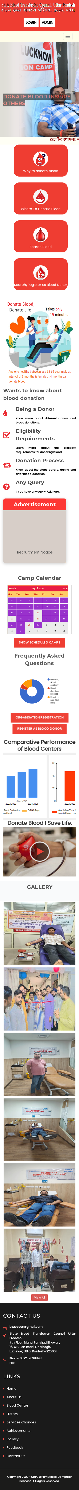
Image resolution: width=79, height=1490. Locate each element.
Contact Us (14, 1456)
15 (29, 612)
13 (12, 612)
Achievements (17, 1430)
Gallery (11, 1439)
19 (64, 612)
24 (47, 619)
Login (31, 22)
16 (38, 612)
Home (9, 1388)
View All (39, 1300)
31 (21, 600)
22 (29, 619)
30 (12, 600)
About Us (12, 1397)
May (65, 588)
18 (55, 612)
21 (21, 619)
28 (21, 625)
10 (47, 606)
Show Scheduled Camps (40, 642)
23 (38, 619)
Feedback (13, 1447)
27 (12, 625)
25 (55, 619)
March (12, 588)
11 (55, 606)
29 (29, 625)
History (10, 1413)
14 (21, 612)
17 (47, 612)
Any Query (30, 482)
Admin (47, 22)
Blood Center (15, 1405)
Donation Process (40, 460)
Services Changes (19, 1422)
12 (64, 606)
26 (64, 619)
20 (12, 619)
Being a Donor (35, 409)
